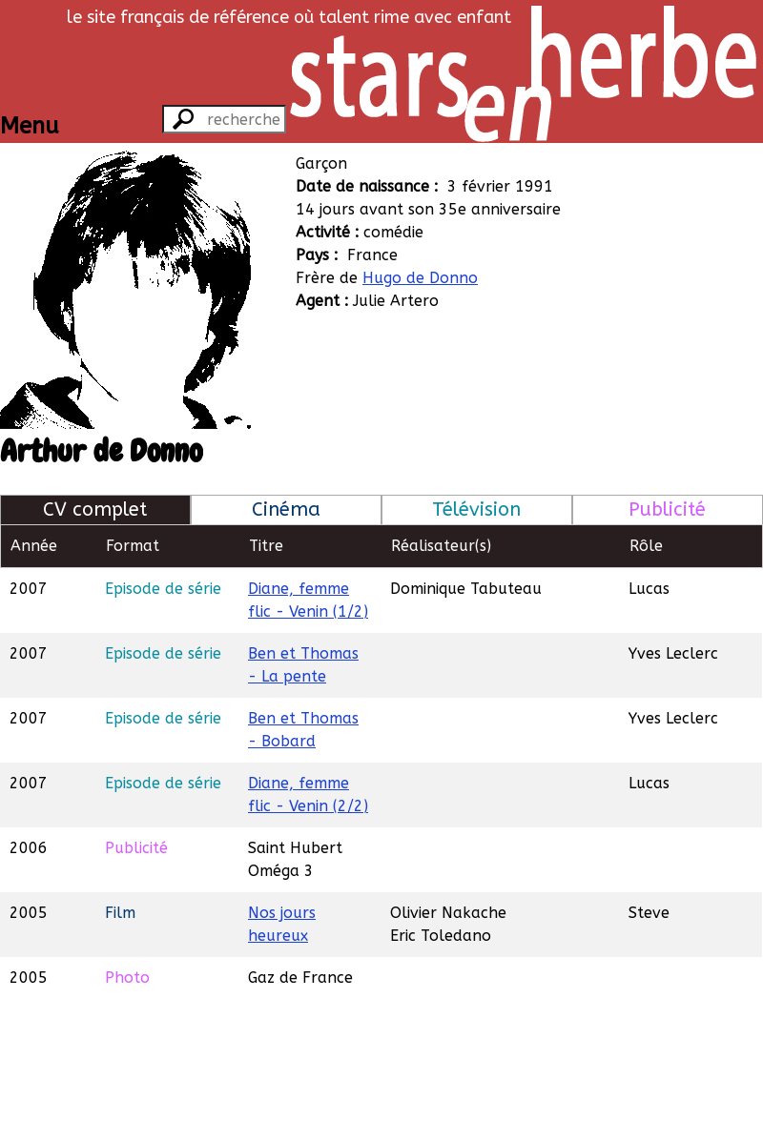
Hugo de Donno (420, 278)
